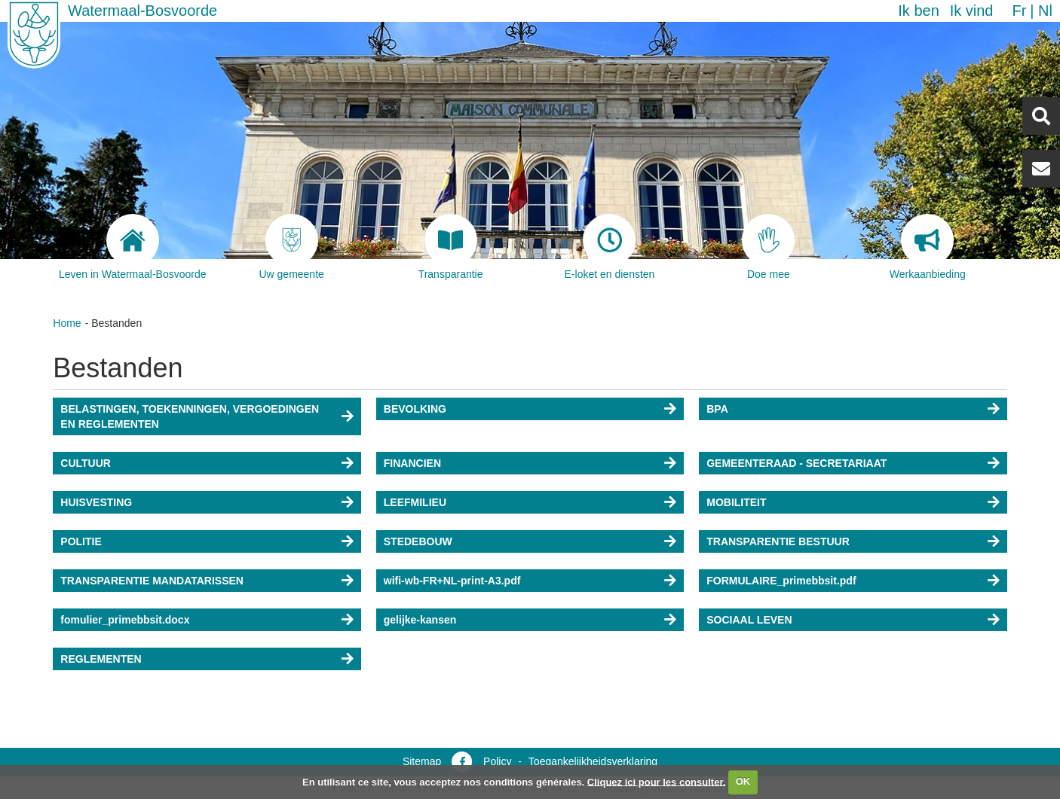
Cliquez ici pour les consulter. (656, 781)
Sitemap (422, 761)
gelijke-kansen (420, 620)
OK (743, 781)
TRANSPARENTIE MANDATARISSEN (152, 581)
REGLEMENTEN (100, 659)
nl (1045, 10)
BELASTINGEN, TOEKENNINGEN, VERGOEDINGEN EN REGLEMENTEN (189, 416)
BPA (717, 409)
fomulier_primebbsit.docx (124, 620)
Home (67, 323)
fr (1019, 10)
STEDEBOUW (418, 541)
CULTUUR (85, 463)
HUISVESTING (96, 502)
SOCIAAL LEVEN (749, 620)
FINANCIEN (412, 463)
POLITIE (80, 541)
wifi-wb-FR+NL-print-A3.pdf (452, 581)
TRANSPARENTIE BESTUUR (778, 541)
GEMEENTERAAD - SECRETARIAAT (796, 463)
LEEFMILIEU (415, 502)
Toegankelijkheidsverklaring (592, 761)
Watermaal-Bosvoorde (142, 10)
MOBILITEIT (736, 502)
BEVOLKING (415, 409)
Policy (497, 761)
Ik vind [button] (972, 10)
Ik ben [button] (918, 10)
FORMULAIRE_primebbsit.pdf (781, 581)
